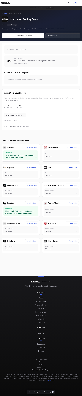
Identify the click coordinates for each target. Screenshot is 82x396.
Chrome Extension (41, 305)
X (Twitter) (41, 347)
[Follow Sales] (33, 35)
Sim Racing (12, 25)
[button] (80, 3)
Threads (41, 351)
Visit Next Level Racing (15, 115)
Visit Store (73, 36)
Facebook (41, 344)
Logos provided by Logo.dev (67, 378)
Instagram (7, 120)
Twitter (15, 120)
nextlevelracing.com (15, 13)
